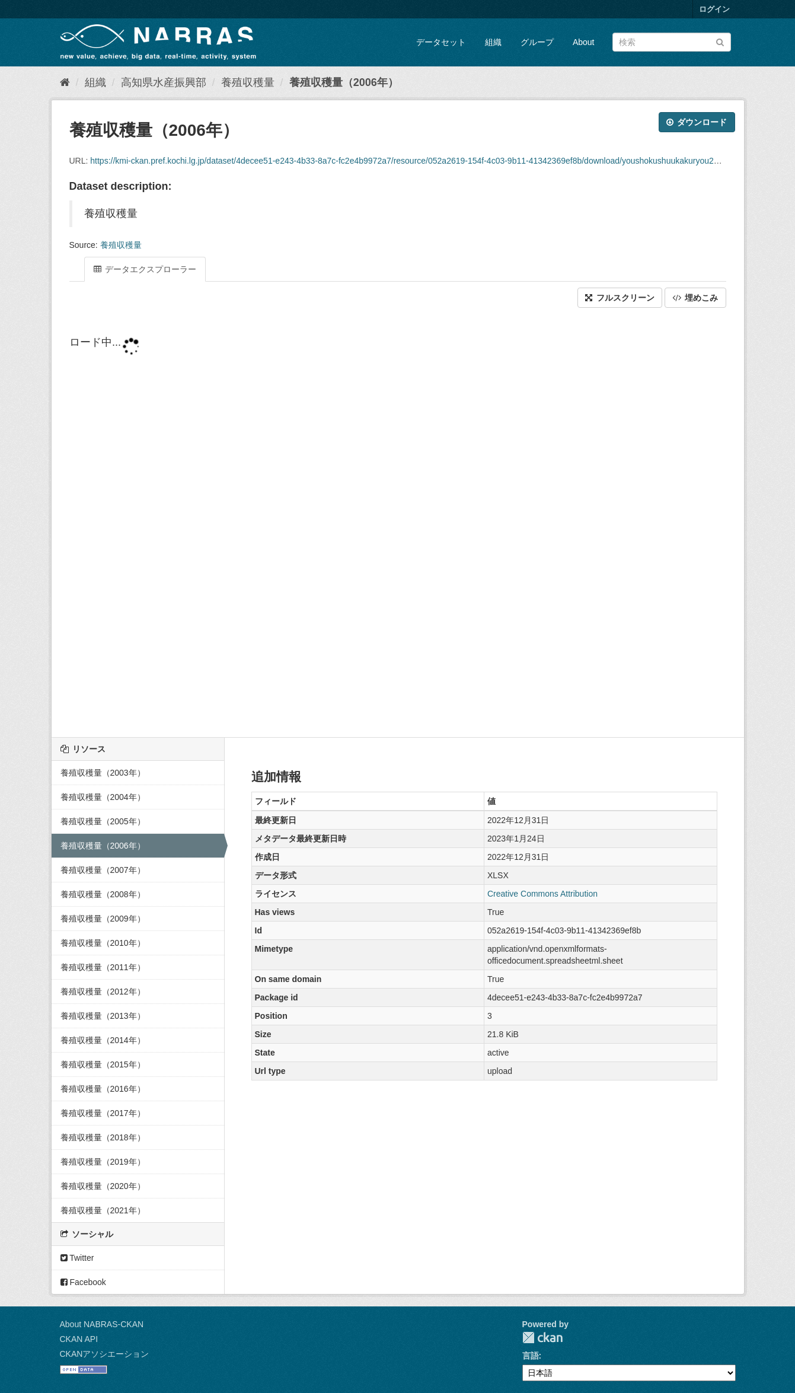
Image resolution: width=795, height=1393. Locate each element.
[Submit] (720, 41)
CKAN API (79, 1339)
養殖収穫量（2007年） (102, 870)
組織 (493, 42)
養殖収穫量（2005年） (102, 821)
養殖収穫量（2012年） (102, 991)
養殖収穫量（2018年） (102, 1137)
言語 (530, 1355)
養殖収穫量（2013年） (102, 1016)
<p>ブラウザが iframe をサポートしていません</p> (397, 523)
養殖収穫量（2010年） (102, 943)
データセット (441, 42)
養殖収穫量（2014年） (102, 1040)
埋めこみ (695, 297)
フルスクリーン (619, 297)
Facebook (83, 1282)
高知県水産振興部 (163, 82)
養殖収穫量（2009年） (102, 918)
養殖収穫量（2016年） (102, 1089)
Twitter (77, 1258)
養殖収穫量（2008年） (102, 894)
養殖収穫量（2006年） (343, 82)
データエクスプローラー (145, 269)
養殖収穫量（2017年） (102, 1113)
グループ (537, 42)
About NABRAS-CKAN (102, 1324)
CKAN (542, 1337)
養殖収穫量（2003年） (102, 772)
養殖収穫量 (247, 82)
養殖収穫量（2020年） (102, 1186)
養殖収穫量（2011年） (102, 967)
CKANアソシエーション (104, 1354)
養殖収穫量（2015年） (102, 1064)
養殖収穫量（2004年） (102, 797)
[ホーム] (65, 82)
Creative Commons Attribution (542, 893)
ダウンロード (696, 122)
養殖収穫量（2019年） (102, 1161)
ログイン (714, 9)
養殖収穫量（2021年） (102, 1210)
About (584, 42)
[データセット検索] (671, 42)
